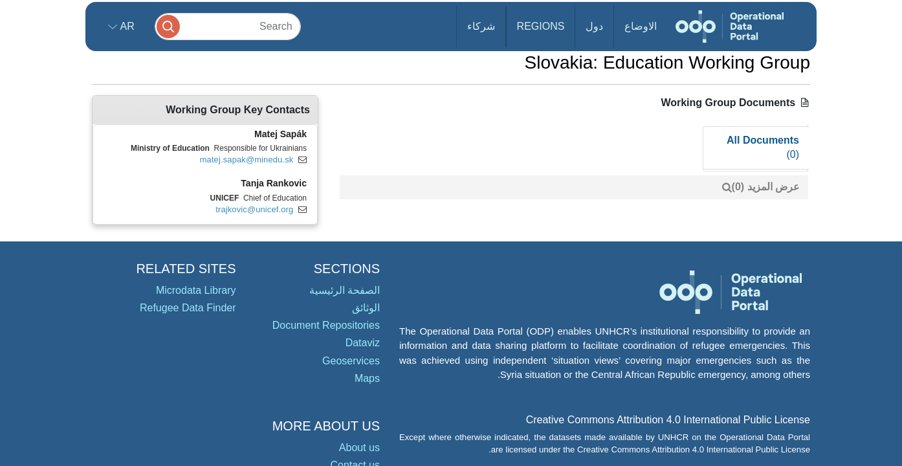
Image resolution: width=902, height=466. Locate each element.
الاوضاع (640, 26)
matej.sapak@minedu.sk (247, 159)
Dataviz (363, 342)
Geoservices (351, 360)
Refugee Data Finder (188, 307)
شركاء (481, 26)
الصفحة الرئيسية (344, 290)
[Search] (228, 26)
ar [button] (126, 26)
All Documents (763, 148)
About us (359, 447)
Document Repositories (326, 325)
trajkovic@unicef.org (254, 209)
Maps (367, 378)
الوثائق (366, 307)
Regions (541, 26)
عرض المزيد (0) (766, 186)
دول (594, 26)
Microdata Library (196, 290)
